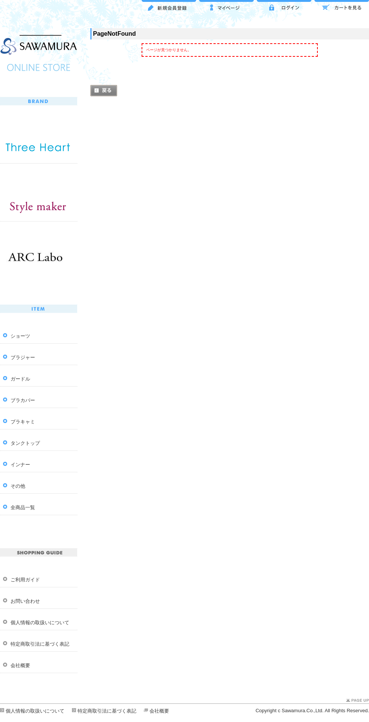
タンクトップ (25, 443)
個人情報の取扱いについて (40, 622)
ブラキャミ (23, 422)
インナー (20, 464)
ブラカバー (23, 400)
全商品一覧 (23, 507)
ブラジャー (23, 357)
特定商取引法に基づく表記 (40, 644)
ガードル (20, 379)
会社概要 (20, 665)
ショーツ (20, 336)
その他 (18, 486)
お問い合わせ (25, 601)
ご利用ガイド (25, 579)
